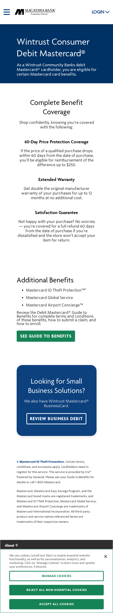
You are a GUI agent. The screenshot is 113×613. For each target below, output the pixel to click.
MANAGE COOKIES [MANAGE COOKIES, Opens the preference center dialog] (56, 576)
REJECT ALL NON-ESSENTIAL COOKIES (56, 590)
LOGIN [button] (101, 12)
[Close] (105, 556)
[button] (46, 336)
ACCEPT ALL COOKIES (56, 604)
